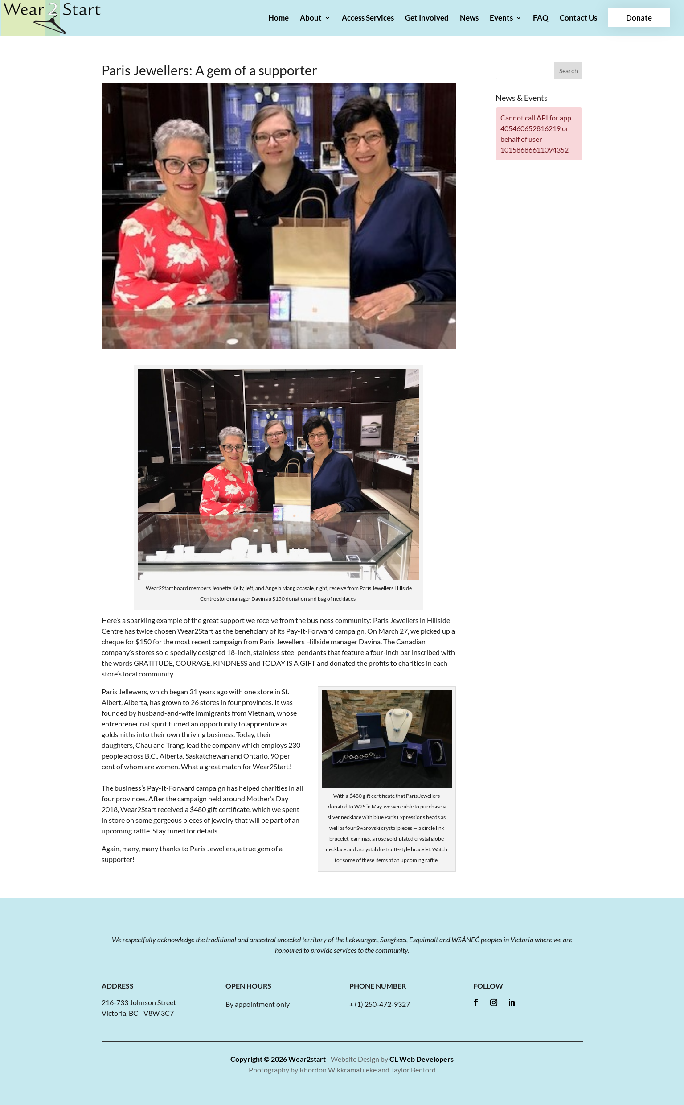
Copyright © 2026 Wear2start (278, 1059)
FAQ (541, 18)
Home (278, 18)
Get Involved (427, 18)
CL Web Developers (421, 1059)
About (311, 18)
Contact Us (578, 18)
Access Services (368, 18)
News (469, 18)
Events (501, 18)
